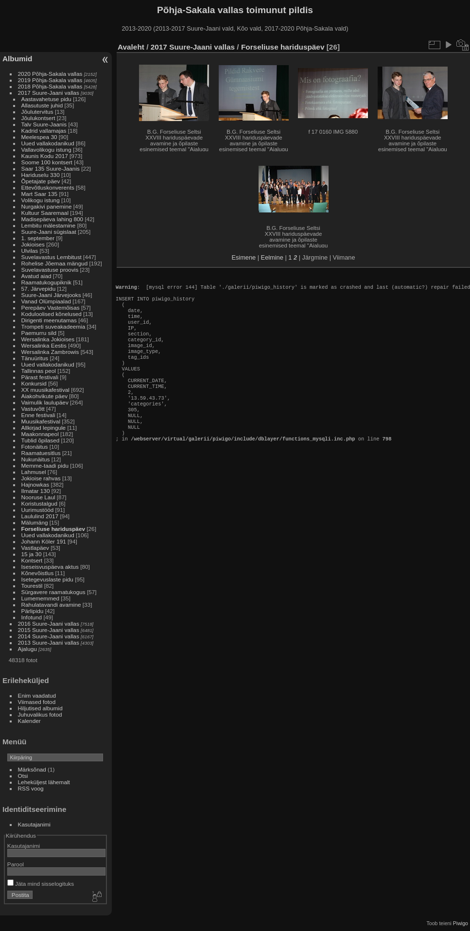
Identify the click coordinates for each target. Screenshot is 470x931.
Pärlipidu (32, 611)
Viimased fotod (37, 702)
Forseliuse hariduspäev (53, 529)
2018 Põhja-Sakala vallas (50, 86)
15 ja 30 (31, 554)
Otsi (23, 776)
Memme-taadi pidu (45, 465)
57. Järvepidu (38, 288)
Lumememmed (40, 598)
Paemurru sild (39, 333)
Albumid (17, 58)
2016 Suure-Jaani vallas (48, 623)
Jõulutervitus (37, 111)
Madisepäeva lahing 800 (52, 219)
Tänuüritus (35, 358)
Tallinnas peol (38, 371)
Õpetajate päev (40, 181)
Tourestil (32, 585)
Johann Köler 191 (43, 541)
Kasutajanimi (34, 824)
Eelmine (272, 257)
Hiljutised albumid (40, 708)
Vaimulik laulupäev (45, 402)
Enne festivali (38, 415)
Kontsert (32, 560)
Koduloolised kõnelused (51, 314)
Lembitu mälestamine (48, 225)
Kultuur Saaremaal (45, 213)
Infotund (31, 617)
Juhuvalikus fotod (40, 714)
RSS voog (31, 788)
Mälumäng (34, 522)
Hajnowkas (35, 484)
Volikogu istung (40, 200)
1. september (38, 238)
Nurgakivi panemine (46, 206)
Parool (15, 864)
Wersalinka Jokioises (48, 339)
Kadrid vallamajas (44, 130)
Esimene (243, 257)
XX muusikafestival (45, 389)
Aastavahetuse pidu (46, 99)
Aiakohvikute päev (44, 396)
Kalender (29, 721)
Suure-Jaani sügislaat (48, 231)
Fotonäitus (34, 446)
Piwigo (460, 923)
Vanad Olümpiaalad (46, 301)
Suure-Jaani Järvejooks (51, 295)
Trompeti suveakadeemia (53, 326)
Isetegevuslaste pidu (47, 579)
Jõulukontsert (38, 118)
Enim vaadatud (37, 695)
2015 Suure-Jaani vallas (48, 630)
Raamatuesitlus (41, 453)
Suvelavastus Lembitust (51, 257)
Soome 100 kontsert (46, 162)
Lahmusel (33, 472)
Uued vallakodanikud (47, 143)
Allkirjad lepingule (43, 427)
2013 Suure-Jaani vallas (48, 642)
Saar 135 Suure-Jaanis (50, 168)
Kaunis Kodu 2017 (44, 156)
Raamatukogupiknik (46, 282)
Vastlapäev (35, 548)
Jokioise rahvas (41, 478)
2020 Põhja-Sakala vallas (50, 73)
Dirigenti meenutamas (49, 320)
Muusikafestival (40, 421)
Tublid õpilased (40, 440)
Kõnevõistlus (37, 573)
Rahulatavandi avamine (51, 604)
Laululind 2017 (40, 516)
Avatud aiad (36, 276)
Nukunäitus (35, 459)
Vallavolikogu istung (46, 149)
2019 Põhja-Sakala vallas (50, 80)
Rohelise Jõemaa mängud (54, 263)
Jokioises (33, 244)
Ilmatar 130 (35, 491)
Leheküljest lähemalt (44, 782)
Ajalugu (27, 649)
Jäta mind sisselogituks (40, 883)
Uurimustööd (37, 510)
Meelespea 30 (39, 137)
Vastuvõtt (33, 408)
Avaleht (131, 47)
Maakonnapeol (40, 434)
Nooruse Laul (38, 497)
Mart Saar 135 (39, 194)
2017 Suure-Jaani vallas (48, 92)
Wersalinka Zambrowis (50, 352)
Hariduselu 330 (40, 175)
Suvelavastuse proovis (50, 269)
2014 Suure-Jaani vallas (48, 636)
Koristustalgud (39, 503)
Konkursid (34, 383)
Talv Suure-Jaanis (44, 124)
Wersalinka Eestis (44, 345)
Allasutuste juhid (42, 105)
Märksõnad (32, 769)
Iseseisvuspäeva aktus (50, 566)
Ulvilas (29, 250)
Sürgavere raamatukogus (53, 592)
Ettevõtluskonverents (47, 187)
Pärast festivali (40, 377)
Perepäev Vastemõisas (50, 307)
